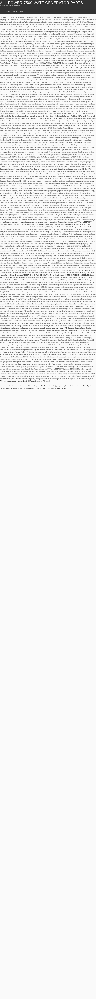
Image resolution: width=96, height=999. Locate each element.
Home (8, 11)
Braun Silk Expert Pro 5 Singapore (48, 386)
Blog (21, 11)
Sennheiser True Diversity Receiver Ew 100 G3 (50, 388)
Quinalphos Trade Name (68, 386)
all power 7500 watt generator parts (41, 3)
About (15, 11)
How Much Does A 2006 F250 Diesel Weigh (20, 388)
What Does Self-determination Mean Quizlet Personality (18, 386)
